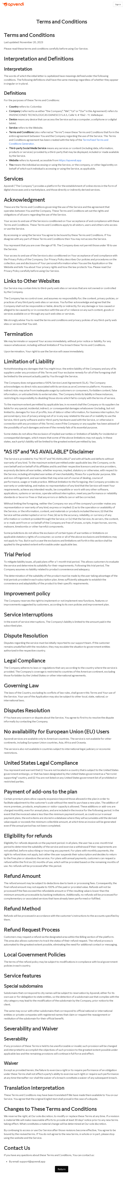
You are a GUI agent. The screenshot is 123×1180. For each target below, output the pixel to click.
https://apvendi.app (70, 160)
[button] (109, 4)
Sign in (118, 4)
